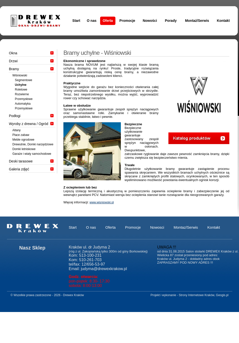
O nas (92, 21)
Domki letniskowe (23, 149)
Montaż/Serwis (197, 21)
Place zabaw (20, 135)
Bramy (14, 69)
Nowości (150, 21)
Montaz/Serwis (186, 227)
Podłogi (15, 116)
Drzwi (13, 61)
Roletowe (21, 89)
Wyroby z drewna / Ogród (28, 124)
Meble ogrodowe (23, 139)
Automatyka (22, 103)
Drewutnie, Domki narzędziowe (32, 144)
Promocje (127, 21)
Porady (171, 21)
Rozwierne (22, 94)
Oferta (108, 21)
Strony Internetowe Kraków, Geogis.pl (204, 295)
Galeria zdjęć (19, 169)
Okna (13, 53)
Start (76, 21)
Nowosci (157, 227)
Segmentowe (23, 80)
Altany (16, 130)
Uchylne (21, 85)
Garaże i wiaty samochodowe (31, 154)
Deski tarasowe (21, 161)
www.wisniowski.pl (101, 202)
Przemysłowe (23, 99)
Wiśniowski (19, 75)
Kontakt (223, 21)
